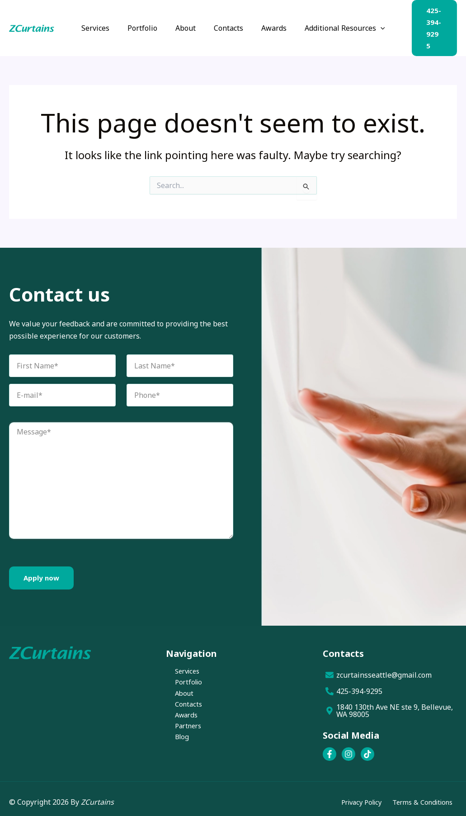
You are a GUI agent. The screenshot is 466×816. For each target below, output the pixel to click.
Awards (178, 713)
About (176, 689)
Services (180, 665)
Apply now (41, 571)
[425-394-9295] (390, 685)
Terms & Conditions (419, 796)
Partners (181, 725)
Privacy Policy (352, 796)
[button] (371, 25)
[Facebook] (329, 748)
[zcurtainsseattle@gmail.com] (390, 668)
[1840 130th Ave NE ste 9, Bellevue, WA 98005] (390, 704)
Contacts (180, 701)
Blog (173, 737)
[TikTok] (367, 748)
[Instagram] (348, 748)
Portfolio (181, 677)
